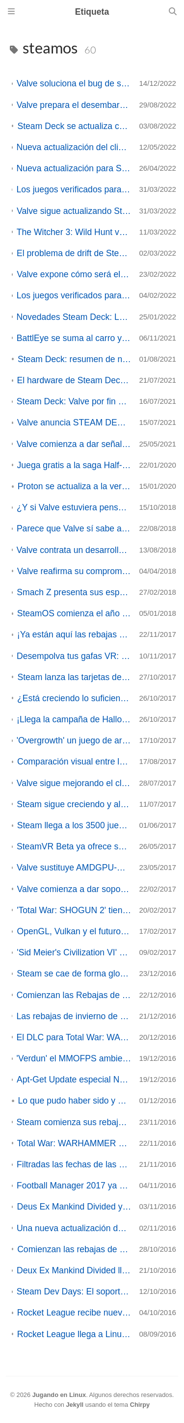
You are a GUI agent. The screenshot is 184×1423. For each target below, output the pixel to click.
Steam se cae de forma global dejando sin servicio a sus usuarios (74, 973)
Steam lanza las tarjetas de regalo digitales (74, 677)
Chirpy (140, 1404)
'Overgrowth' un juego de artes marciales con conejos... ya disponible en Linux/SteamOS (74, 740)
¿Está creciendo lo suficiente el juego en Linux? (74, 698)
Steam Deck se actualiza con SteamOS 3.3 (74, 126)
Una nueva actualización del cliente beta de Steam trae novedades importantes (74, 1228)
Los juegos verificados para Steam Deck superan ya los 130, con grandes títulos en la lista (74, 295)
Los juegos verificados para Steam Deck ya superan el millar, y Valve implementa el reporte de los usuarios (73, 189)
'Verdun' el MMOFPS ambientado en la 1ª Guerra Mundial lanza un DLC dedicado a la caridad (74, 1058)
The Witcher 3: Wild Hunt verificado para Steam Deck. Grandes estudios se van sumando (74, 232)
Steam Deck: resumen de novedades (74, 359)
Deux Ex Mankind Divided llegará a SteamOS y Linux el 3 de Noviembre (74, 1270)
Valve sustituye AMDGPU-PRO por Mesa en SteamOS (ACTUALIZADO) (74, 867)
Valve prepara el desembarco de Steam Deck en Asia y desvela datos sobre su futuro (74, 105)
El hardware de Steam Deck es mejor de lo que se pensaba (74, 380)
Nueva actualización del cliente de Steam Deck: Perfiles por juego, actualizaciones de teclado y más (74, 147)
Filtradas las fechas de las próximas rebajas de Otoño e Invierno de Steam (74, 1164)
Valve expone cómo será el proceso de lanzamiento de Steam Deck (74, 274)
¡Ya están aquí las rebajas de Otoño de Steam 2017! (74, 634)
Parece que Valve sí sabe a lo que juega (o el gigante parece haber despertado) (74, 528)
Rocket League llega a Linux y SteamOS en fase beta (74, 1334)
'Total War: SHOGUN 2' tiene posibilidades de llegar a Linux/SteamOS (74, 910)
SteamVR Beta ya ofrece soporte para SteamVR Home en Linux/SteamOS (74, 846)
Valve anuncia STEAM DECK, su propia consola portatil (74, 422)
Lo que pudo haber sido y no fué (74, 1101)
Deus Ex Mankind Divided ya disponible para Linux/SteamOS (74, 1207)
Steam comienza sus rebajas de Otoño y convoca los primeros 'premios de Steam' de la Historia (74, 1122)
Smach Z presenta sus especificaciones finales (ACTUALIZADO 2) (74, 592)
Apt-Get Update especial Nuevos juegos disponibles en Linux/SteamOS (74, 1079)
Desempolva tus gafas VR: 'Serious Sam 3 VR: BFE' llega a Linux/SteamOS (74, 656)
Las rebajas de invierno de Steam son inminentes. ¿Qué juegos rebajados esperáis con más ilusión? (73, 1016)
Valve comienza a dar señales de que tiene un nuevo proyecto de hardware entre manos (74, 444)
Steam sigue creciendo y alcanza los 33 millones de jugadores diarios (74, 804)
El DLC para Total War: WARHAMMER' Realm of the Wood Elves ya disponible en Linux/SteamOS (74, 1037)
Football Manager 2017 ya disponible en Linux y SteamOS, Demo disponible (74, 1185)
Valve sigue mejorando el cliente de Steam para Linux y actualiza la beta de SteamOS (74, 783)
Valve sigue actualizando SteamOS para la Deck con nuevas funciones (74, 211)
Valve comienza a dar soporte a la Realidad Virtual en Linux (74, 889)
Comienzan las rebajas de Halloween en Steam (74, 1249)
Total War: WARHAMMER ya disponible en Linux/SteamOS (74, 1143)
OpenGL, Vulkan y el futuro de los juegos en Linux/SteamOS (74, 931)
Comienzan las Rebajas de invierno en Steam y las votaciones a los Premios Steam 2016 (74, 995)
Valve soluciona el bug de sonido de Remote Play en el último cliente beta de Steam (74, 83)
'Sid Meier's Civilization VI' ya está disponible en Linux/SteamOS (74, 952)
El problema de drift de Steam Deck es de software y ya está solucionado (74, 253)
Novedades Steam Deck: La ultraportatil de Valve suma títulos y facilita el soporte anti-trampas (74, 317)
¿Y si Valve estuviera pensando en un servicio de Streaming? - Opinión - (74, 507)
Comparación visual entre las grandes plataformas (74, 761)
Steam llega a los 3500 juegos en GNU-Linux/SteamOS (74, 825)
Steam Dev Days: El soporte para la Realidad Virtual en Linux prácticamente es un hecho (74, 1291)
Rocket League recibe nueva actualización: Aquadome (74, 1313)
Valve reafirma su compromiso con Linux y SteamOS (74, 571)
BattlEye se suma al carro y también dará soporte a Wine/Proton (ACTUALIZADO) (74, 338)
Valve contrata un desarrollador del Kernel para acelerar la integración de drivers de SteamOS (74, 550)
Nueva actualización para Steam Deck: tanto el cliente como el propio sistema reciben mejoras (74, 168)
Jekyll (74, 1404)
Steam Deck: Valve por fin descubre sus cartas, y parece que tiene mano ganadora (74, 401)
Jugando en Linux (59, 1394)
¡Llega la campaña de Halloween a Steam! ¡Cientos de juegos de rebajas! (74, 719)
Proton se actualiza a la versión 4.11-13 (74, 486)
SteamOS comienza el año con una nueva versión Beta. (74, 613)
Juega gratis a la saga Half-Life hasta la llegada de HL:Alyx (74, 465)
